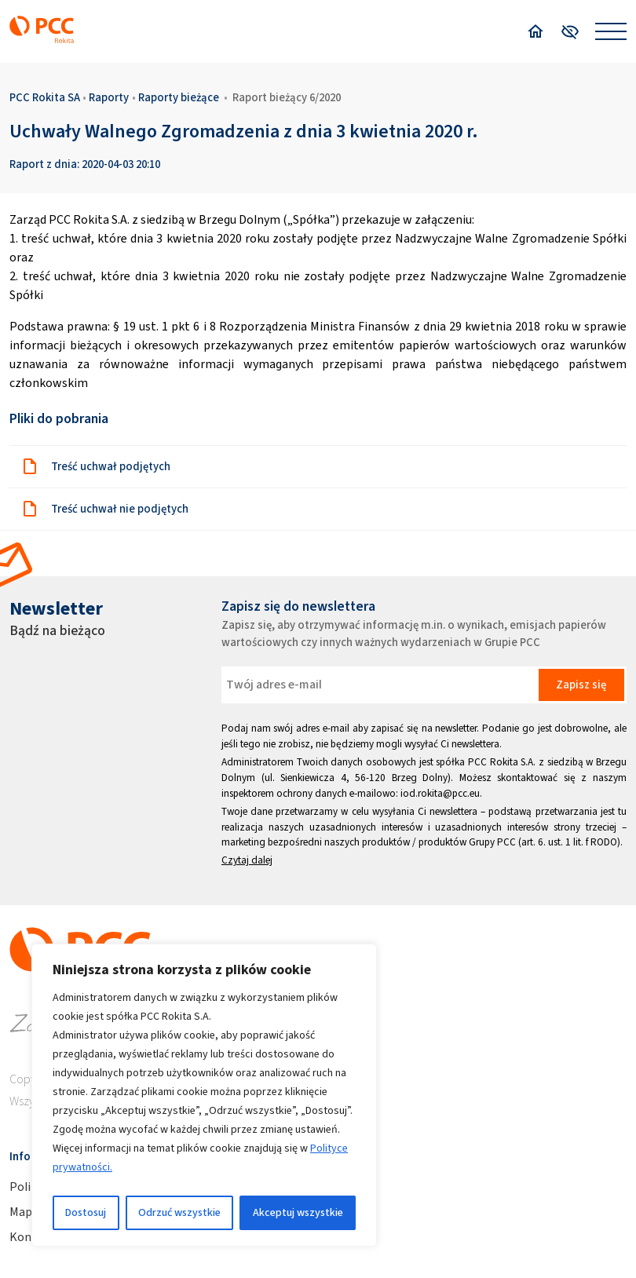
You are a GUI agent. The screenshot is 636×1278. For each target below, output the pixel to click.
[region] (204, 1095)
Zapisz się (581, 684)
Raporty (109, 97)
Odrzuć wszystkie (179, 1212)
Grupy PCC (492, 842)
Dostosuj (85, 1212)
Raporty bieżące (178, 97)
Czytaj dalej (246, 860)
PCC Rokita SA (44, 97)
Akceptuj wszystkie (298, 1212)
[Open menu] (611, 31)
